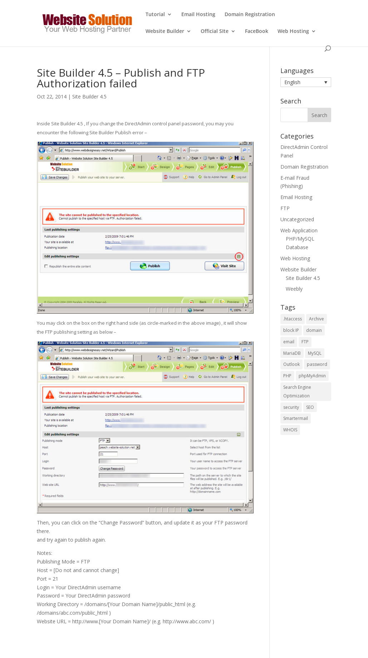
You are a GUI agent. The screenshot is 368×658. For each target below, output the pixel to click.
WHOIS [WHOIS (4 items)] (290, 430)
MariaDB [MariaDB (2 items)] (292, 353)
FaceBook (256, 31)
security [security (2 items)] (291, 407)
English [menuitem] (292, 82)
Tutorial (155, 15)
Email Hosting (198, 15)
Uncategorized (297, 219)
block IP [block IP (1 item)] (291, 330)
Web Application (299, 230)
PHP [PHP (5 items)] (287, 376)
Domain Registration (250, 15)
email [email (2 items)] (288, 342)
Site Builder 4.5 (89, 96)
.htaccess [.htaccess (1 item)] (292, 319)
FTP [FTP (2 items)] (305, 342)
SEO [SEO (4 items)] (310, 407)
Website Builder (165, 31)
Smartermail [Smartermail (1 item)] (295, 418)
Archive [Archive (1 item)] (316, 319)
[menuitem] (305, 82)
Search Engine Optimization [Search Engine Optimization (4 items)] (297, 391)
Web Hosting (293, 31)
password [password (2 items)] (317, 364)
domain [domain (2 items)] (314, 330)
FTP (285, 208)
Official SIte (215, 31)
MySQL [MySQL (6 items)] (315, 353)
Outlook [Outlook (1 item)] (291, 364)
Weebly (294, 288)
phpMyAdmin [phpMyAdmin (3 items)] (312, 376)
